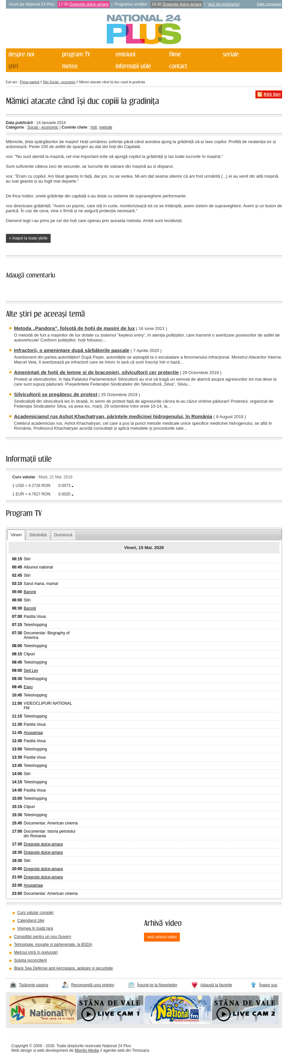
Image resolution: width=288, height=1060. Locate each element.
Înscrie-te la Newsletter (157, 985)
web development (52, 1050)
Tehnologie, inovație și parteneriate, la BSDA (53, 944)
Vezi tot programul (223, 4)
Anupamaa (33, 732)
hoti (93, 127)
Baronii (30, 592)
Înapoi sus (268, 985)
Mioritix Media (87, 1050)
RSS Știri (272, 94)
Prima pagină (29, 82)
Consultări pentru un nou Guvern (42, 936)
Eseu (28, 687)
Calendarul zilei (30, 920)
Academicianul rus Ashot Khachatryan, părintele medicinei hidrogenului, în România (113, 416)
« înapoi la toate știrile (28, 238)
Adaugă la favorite (216, 985)
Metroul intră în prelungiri (36, 952)
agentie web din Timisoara (126, 1050)
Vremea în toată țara (35, 928)
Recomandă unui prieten (92, 985)
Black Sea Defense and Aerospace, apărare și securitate (63, 968)
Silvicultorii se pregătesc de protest (55, 394)
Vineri (16, 534)
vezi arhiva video (162, 937)
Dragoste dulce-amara (88, 4)
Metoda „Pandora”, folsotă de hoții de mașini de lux (74, 328)
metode (105, 127)
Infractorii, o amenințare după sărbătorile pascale (72, 350)
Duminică (63, 534)
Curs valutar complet (35, 912)
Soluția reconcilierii (30, 960)
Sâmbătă (38, 534)
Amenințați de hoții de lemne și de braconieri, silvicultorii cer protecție (96, 372)
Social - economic (43, 127)
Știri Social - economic (59, 82)
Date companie (269, 4)
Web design (21, 1050)
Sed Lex (31, 670)
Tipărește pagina (33, 985)
